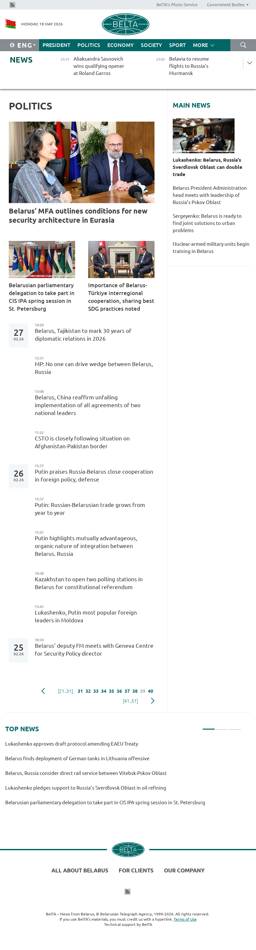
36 (119, 691)
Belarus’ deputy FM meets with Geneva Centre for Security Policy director (94, 650)
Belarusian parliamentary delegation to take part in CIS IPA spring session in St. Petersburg (41, 297)
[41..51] (130, 701)
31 (80, 691)
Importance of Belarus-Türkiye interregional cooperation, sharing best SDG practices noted (121, 297)
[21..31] (65, 691)
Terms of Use (185, 919)
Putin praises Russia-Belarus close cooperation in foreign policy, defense (94, 475)
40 (150, 691)
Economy (120, 45)
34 (103, 691)
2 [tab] (222, 726)
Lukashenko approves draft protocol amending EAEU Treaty (71, 744)
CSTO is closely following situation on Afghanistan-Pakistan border (82, 442)
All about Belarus (79, 870)
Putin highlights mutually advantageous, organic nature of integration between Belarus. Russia (86, 546)
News (21, 59)
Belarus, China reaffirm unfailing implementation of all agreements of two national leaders (88, 405)
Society (151, 45)
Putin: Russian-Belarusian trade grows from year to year (90, 509)
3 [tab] (235, 726)
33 (96, 691)
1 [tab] (209, 726)
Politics (88, 45)
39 (142, 691)
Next (153, 701)
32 (88, 691)
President (56, 45)
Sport (177, 45)
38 (135, 691)
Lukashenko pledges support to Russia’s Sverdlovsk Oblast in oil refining (85, 788)
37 (127, 691)
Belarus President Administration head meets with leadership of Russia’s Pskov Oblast (210, 195)
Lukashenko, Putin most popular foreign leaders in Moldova (86, 616)
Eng (25, 45)
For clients (136, 870)
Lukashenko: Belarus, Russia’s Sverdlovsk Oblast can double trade (207, 167)
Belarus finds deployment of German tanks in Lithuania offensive (77, 758)
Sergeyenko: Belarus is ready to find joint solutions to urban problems (207, 223)
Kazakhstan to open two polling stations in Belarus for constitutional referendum (89, 583)
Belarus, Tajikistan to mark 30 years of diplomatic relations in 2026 (83, 335)
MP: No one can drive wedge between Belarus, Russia (94, 368)
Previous (43, 691)
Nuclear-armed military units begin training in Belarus (211, 247)
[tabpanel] (123, 776)
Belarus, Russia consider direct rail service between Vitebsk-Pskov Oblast (86, 773)
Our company (184, 870)
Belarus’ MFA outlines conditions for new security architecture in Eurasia (78, 215)
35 (111, 691)
